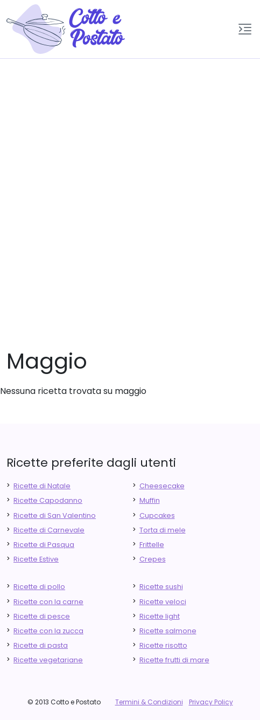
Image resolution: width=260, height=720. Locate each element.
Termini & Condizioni (149, 702)
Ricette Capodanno (47, 500)
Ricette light (159, 616)
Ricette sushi (161, 586)
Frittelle (151, 544)
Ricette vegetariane (48, 659)
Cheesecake (162, 485)
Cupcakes (157, 515)
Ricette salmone (167, 630)
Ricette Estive (36, 559)
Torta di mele (162, 530)
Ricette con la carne (48, 601)
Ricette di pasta (40, 645)
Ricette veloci (162, 601)
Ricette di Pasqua (43, 544)
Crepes (152, 559)
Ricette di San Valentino (54, 515)
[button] (245, 29)
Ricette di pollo (39, 586)
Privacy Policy (211, 702)
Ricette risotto (163, 645)
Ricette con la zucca (48, 630)
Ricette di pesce (41, 616)
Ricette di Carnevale (49, 530)
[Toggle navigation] (245, 29)
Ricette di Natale (42, 485)
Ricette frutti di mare (174, 659)
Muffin (149, 500)
